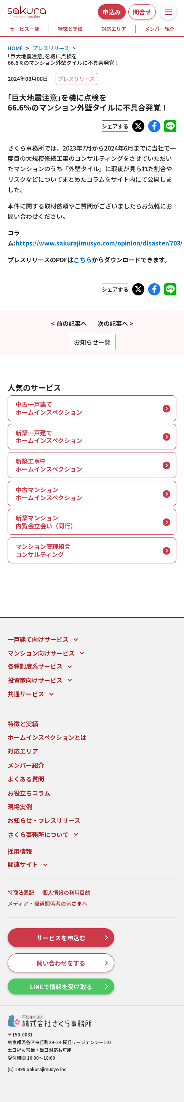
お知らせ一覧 (92, 341)
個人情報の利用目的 (66, 892)
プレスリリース (76, 78)
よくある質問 (26, 779)
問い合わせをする (72, 962)
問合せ (142, 11)
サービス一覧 (24, 28)
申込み (111, 11)
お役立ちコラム (29, 793)
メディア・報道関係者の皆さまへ (47, 903)
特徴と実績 (70, 28)
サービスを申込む (72, 937)
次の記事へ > (115, 323)
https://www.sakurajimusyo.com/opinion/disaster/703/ (99, 242)
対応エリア (113, 28)
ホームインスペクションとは (47, 737)
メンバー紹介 (159, 28)
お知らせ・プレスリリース (44, 820)
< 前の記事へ (69, 323)
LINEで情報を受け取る (69, 986)
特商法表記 (21, 892)
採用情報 (20, 851)
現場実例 (20, 806)
